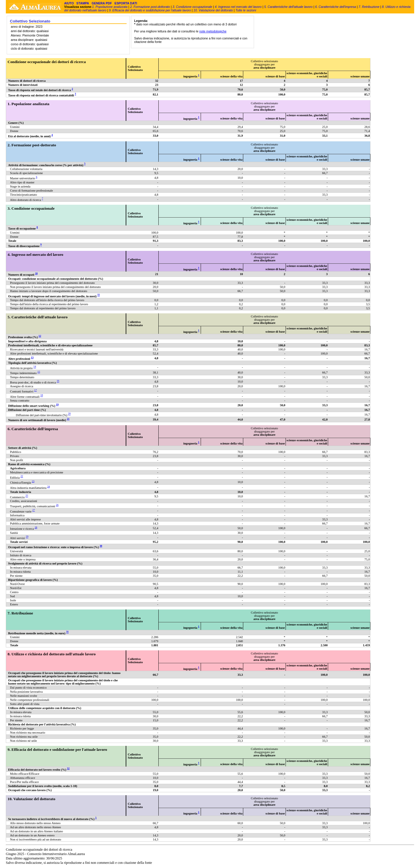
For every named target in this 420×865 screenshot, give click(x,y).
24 (48, 486)
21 (68, 418)
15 (38, 371)
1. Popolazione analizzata (109, 6)
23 (33, 481)
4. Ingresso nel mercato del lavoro (238, 6)
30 (100, 545)
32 (68, 768)
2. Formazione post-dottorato (150, 6)
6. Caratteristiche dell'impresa (335, 6)
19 (57, 404)
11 (98, 294)
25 (26, 495)
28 (36, 527)
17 (35, 390)
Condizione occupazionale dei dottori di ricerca (47, 62)
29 (27, 536)
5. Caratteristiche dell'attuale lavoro (288, 6)
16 (58, 381)
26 (57, 504)
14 (35, 366)
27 (33, 510)
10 (36, 273)
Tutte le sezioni (245, 10)
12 (39, 335)
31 (67, 631)
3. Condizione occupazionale (192, 6)
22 (21, 476)
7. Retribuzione (368, 6)
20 (69, 413)
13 (32, 357)
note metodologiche (212, 31)
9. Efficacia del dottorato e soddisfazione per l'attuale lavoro (150, 10)
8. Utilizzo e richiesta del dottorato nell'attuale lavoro (52, 654)
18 (41, 395)
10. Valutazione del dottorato (213, 10)
